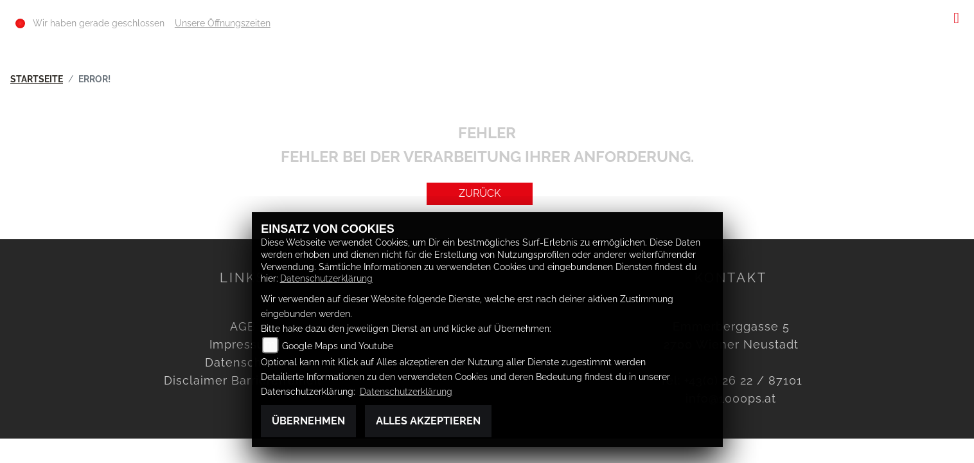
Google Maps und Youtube (337, 345)
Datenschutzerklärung (326, 278)
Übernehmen (308, 421)
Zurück (479, 193)
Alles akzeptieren (428, 421)
